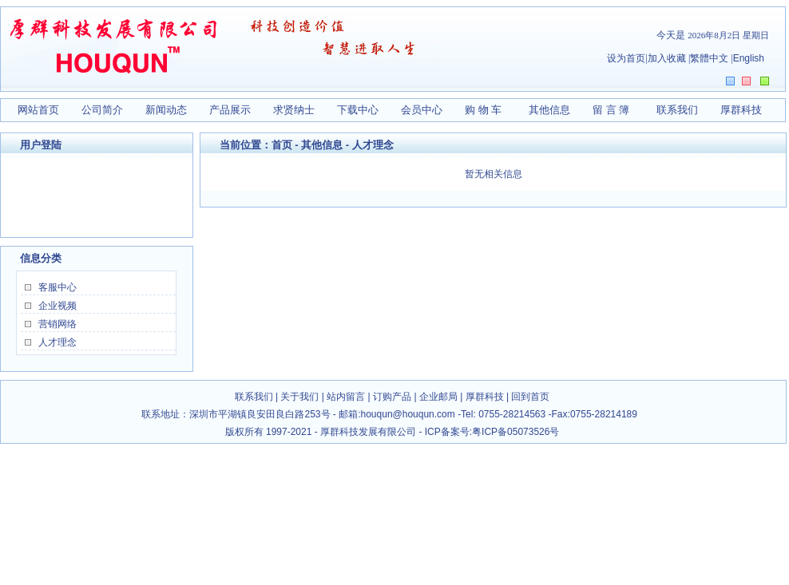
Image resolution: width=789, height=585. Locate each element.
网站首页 (38, 110)
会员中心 (421, 110)
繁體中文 (709, 58)
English (748, 58)
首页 (282, 145)
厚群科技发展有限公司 (368, 431)
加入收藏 (667, 58)
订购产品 (392, 396)
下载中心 (358, 110)
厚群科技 (741, 110)
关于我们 (299, 396)
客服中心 (57, 287)
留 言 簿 (611, 110)
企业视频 (57, 305)
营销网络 (57, 324)
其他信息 (549, 110)
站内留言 (346, 396)
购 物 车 (483, 110)
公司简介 (102, 110)
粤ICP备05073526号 (515, 431)
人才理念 (57, 342)
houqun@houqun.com (409, 414)
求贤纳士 (294, 110)
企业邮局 (438, 396)
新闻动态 (166, 110)
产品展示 (230, 110)
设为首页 (626, 58)
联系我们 (677, 110)
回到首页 (530, 396)
